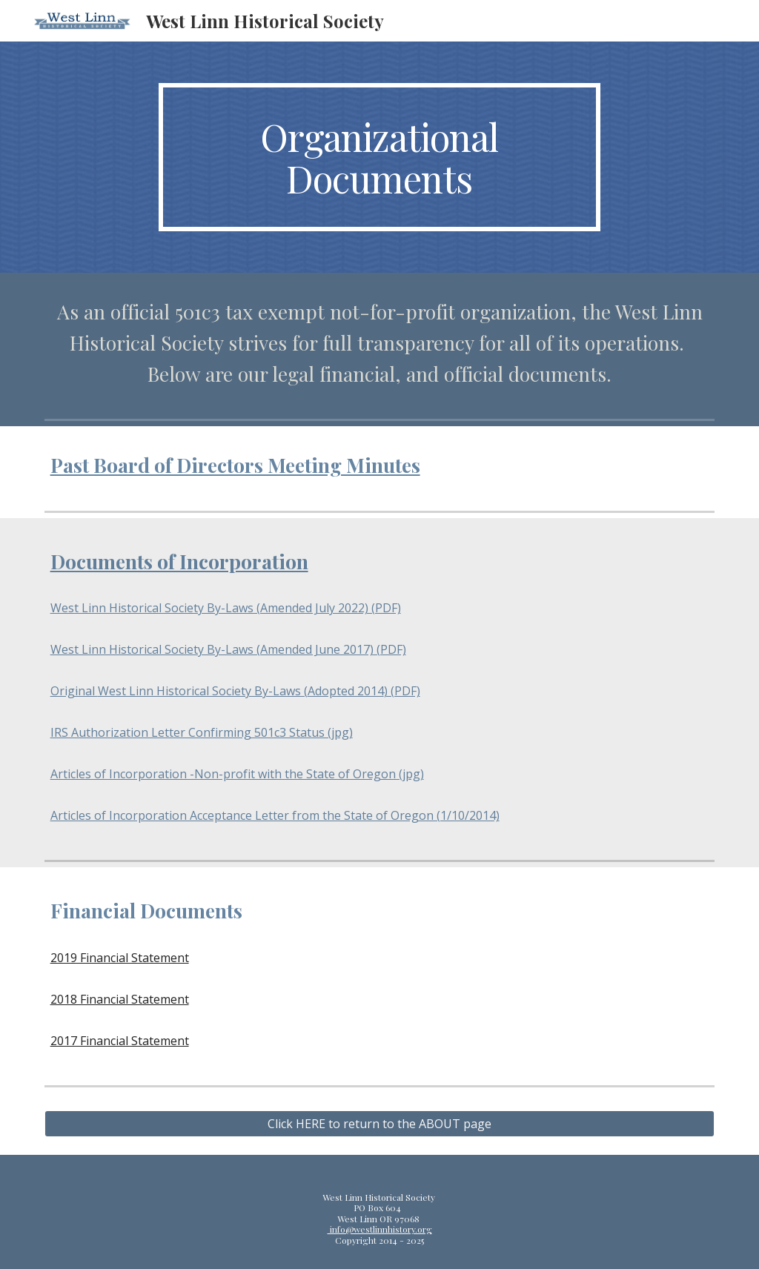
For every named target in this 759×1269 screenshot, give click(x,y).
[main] (379, 157)
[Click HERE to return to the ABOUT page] (380, 1124)
